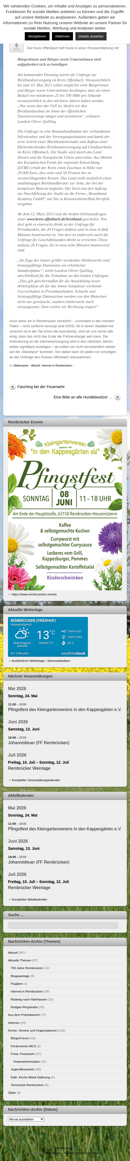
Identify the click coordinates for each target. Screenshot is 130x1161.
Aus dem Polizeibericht (24, 1014)
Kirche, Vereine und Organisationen (32, 1030)
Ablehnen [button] (62, 36)
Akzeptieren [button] (37, 36)
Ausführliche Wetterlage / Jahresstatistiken (41, 660)
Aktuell (35, 365)
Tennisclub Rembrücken (27, 1085)
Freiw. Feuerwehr (23, 1053)
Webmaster (21, 365)
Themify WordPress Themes (83, 1153)
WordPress (53, 1153)
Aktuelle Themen (19, 960)
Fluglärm (17, 983)
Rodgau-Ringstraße (24, 1007)
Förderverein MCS (23, 1046)
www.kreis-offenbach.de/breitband (54, 219)
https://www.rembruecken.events (34, 594)
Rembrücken (63, 1148)
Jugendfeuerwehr (23, 1069)
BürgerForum (20, 1038)
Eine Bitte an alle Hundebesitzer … (83, 397)
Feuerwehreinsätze (26, 1061)
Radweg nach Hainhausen (29, 999)
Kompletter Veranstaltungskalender (36, 780)
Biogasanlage (20, 976)
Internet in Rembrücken (57, 365)
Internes (13, 1022)
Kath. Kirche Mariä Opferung (30, 1077)
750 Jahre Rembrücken (27, 968)
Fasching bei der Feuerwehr (40, 387)
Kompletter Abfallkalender (29, 899)
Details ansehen (91, 36)
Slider (12, 1092)
